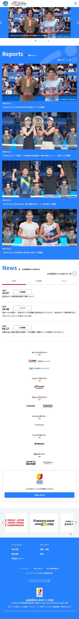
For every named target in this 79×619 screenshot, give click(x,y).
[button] (75, 3)
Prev (4, 522)
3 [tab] (40, 40)
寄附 (42, 554)
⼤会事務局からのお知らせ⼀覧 (59, 274)
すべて (14, 281)
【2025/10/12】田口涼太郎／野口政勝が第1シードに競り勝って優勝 (29, 204)
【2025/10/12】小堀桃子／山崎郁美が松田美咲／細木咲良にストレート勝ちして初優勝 (36, 155)
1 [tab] (35, 40)
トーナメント (16, 544)
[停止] (71, 534)
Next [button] (78, 25)
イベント (64, 281)
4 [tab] (43, 40)
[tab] (14, 281)
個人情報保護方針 (53, 568)
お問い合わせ (39, 495)
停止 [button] (48, 41)
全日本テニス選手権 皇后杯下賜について (32, 296)
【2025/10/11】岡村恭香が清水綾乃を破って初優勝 (22, 252)
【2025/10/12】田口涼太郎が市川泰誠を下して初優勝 (23, 107)
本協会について (17, 558)
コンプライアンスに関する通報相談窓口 (39, 573)
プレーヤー (44, 544)
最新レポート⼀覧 (64, 60)
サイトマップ (24, 568)
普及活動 (14, 554)
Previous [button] (1, 25)
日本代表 (14, 549)
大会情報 (39, 281)
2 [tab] (38, 40)
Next (74, 522)
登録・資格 (44, 549)
